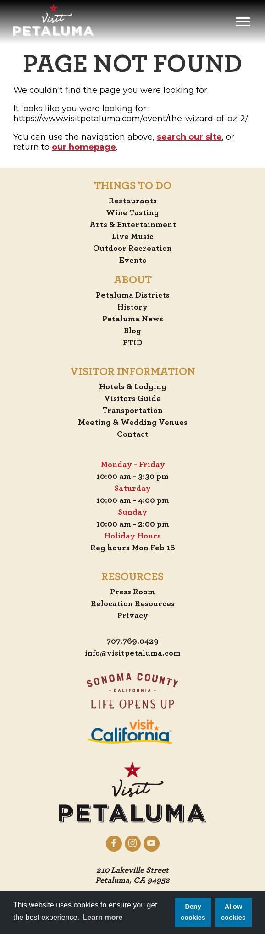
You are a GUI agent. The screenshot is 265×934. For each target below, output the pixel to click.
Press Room (132, 592)
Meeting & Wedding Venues (133, 422)
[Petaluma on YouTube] (152, 843)
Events (132, 260)
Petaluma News (132, 319)
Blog (132, 331)
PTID (133, 343)
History (132, 307)
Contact (133, 434)
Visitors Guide (132, 399)
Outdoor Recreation (132, 248)
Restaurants (133, 201)
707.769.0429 (132, 641)
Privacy (132, 616)
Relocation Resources (133, 604)
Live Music (133, 237)
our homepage (84, 147)
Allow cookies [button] (233, 912)
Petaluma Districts (133, 295)
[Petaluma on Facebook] (114, 843)
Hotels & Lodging (132, 387)
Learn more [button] (103, 917)
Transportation (132, 411)
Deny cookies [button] (193, 912)
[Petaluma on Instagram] (133, 843)
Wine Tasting (132, 213)
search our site (189, 137)
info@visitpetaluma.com (133, 653)
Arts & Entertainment (132, 225)
